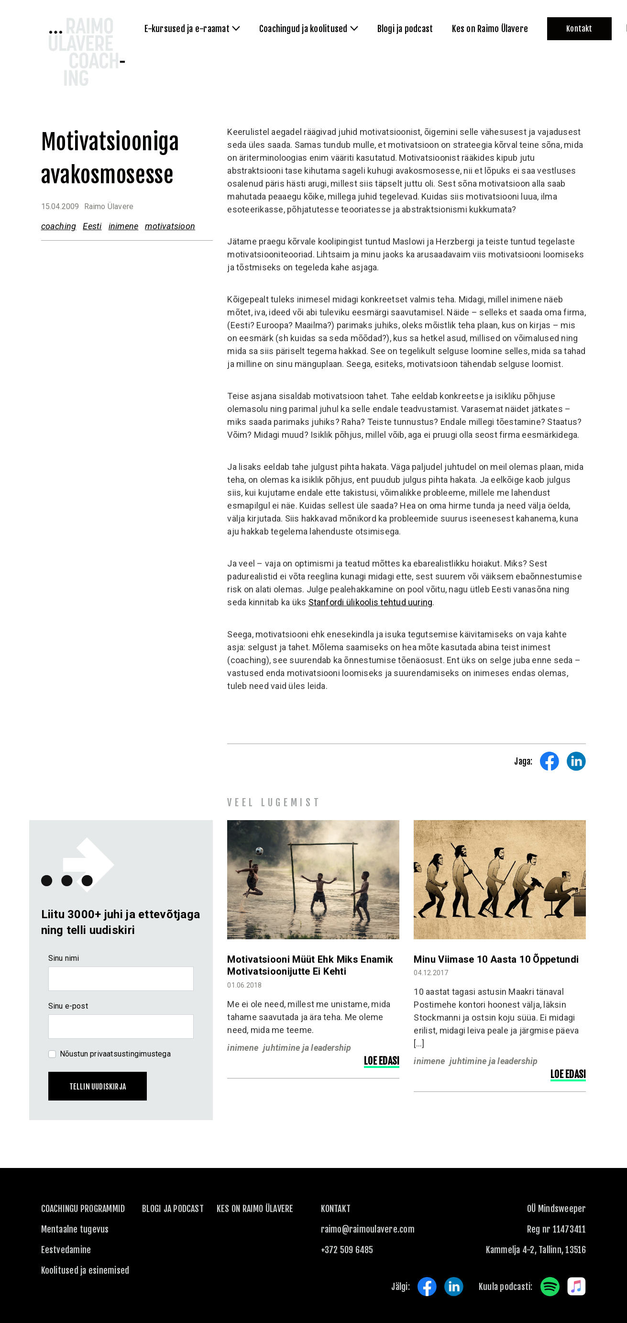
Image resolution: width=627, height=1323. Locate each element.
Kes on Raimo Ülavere (255, 1208)
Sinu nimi (63, 958)
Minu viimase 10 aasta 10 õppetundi (496, 959)
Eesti (92, 226)
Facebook (427, 1286)
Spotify (550, 1286)
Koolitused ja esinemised (85, 1270)
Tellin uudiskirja (97, 1086)
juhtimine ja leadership (307, 1048)
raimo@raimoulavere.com (368, 1229)
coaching (59, 226)
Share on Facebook (549, 761)
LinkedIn (453, 1286)
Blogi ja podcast (173, 1208)
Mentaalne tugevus (75, 1229)
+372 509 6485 (347, 1250)
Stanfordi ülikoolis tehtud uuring (370, 602)
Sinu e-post (68, 1006)
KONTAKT (336, 1208)
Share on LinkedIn (576, 761)
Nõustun (115, 1053)
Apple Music (576, 1286)
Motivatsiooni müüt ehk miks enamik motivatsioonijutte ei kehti (310, 965)
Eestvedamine (66, 1250)
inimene (124, 226)
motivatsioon (170, 226)
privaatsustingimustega (130, 1053)
